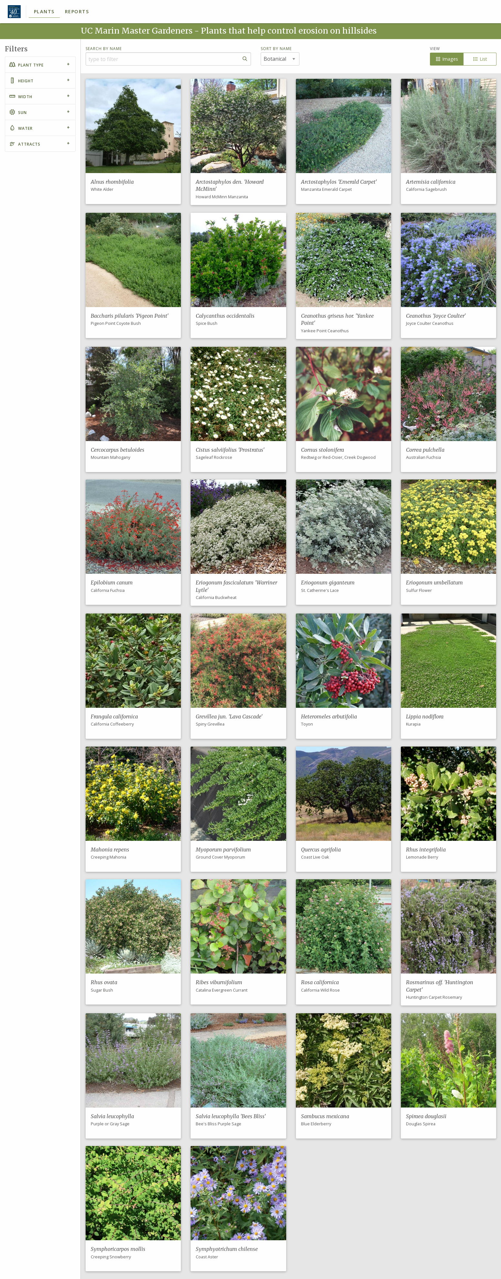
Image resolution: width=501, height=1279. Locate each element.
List (480, 59)
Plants (44, 11)
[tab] (40, 64)
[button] (133, 141)
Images (446, 59)
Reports (77, 11)
